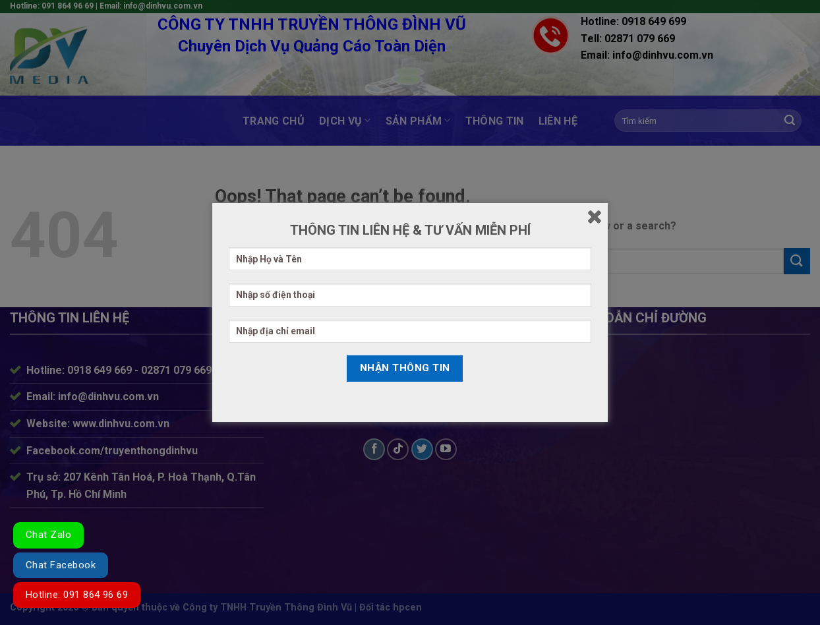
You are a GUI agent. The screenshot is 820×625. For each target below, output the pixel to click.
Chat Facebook (61, 565)
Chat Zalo (48, 535)
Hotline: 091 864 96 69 (77, 595)
